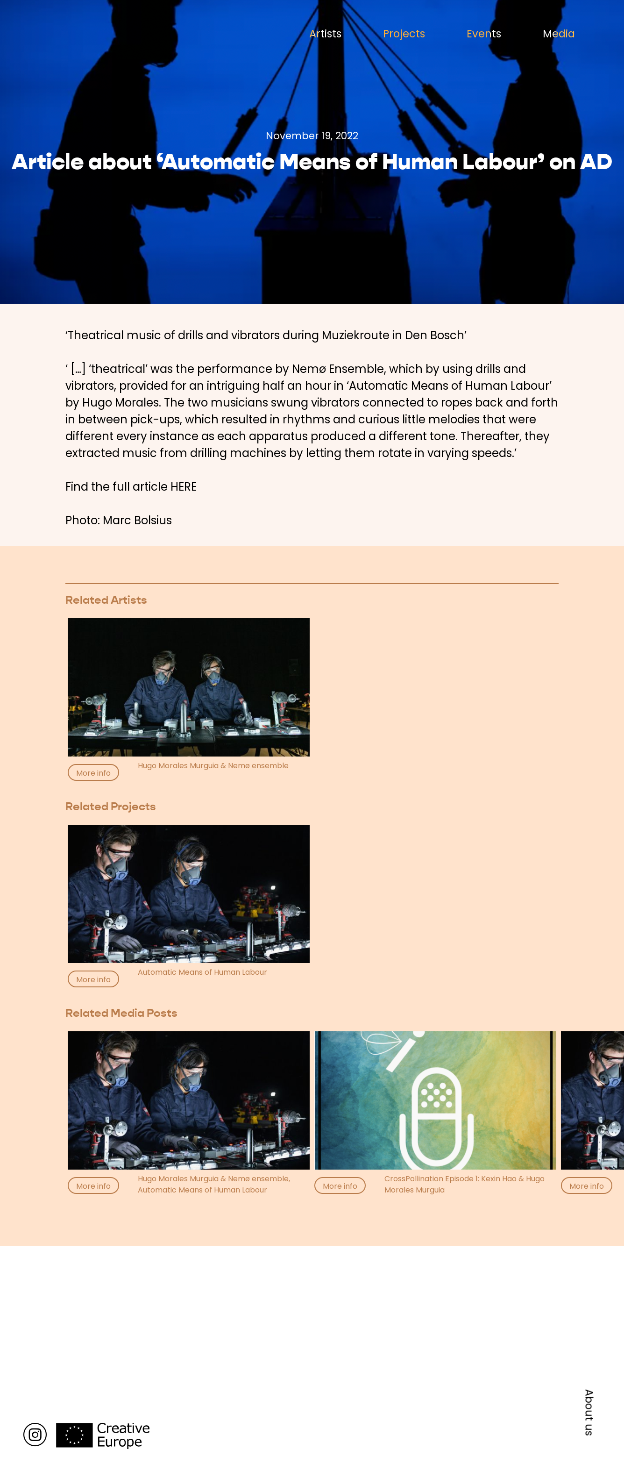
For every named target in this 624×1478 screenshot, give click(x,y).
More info (93, 773)
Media (559, 33)
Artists (325, 33)
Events (484, 33)
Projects (404, 33)
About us (589, 1412)
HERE (183, 486)
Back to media (104, 1221)
